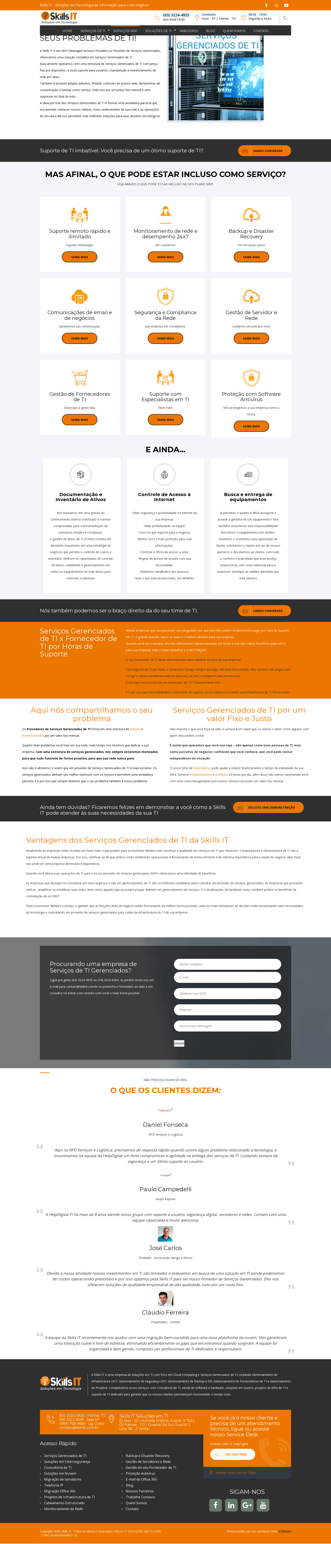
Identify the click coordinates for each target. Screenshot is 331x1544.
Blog (210, 31)
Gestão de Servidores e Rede (148, 1461)
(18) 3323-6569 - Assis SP (79, 1420)
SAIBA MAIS (165, 257)
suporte (135, 729)
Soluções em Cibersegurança (67, 1461)
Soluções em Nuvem (60, 1473)
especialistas (202, 768)
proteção (222, 775)
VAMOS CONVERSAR (260, 150)
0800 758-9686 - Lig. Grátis (81, 1424)
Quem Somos (136, 1503)
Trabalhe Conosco (140, 1497)
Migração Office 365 (60, 1491)
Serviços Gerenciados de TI (65, 1456)
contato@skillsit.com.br (79, 1428)
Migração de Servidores (62, 1479)
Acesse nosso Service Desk (233, 1473)
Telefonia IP (53, 1485)
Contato (261, 31)
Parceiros (189, 31)
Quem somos (234, 31)
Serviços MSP (125, 31)
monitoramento (33, 736)
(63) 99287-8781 (174, 19)
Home (67, 31)
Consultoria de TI (58, 1467)
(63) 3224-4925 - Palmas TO (82, 1416)
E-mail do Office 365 (141, 1479)
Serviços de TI (93, 31)
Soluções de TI (158, 31)
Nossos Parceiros (140, 1491)
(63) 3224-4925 (176, 14)
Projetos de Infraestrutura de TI (69, 1497)
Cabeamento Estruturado (64, 1503)
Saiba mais (79, 257)
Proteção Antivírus (140, 1473)
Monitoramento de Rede (63, 1509)
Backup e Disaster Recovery (148, 1456)
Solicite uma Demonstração (264, 807)
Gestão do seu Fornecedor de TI (151, 1467)
